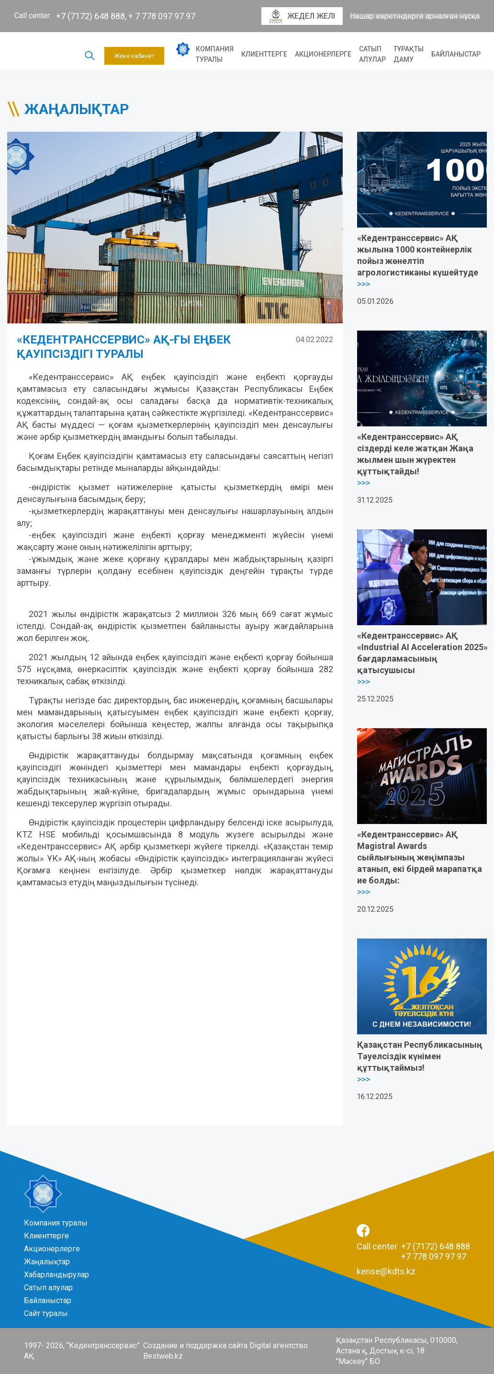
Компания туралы (215, 54)
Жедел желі (302, 16)
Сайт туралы (46, 1313)
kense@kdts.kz (386, 1271)
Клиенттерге (264, 54)
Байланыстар (456, 54)
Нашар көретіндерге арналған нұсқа (415, 16)
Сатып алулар (372, 54)
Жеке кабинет (134, 55)
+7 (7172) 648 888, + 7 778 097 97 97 (125, 16)
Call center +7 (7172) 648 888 (413, 1246)
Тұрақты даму (408, 54)
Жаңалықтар (47, 1261)
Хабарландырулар (56, 1274)
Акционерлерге (323, 54)
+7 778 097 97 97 (433, 1256)
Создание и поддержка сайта (195, 1345)
